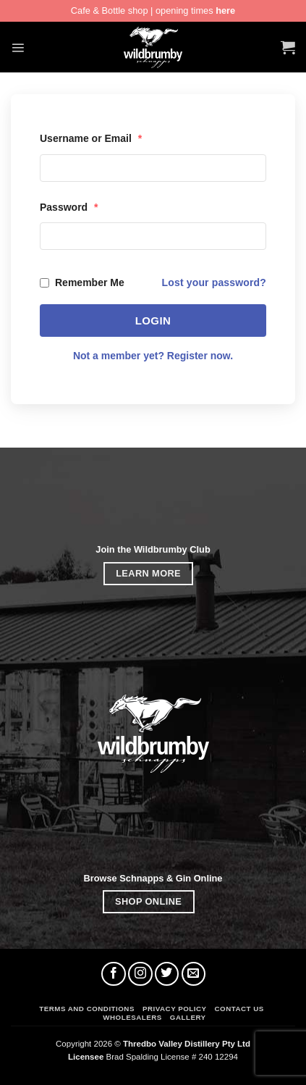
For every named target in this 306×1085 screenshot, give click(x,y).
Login (153, 320)
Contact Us (239, 1009)
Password (69, 207)
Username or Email (91, 138)
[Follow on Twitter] (167, 974)
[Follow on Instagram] (140, 974)
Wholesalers (132, 1017)
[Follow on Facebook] (113, 974)
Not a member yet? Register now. (153, 355)
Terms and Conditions (87, 1009)
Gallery (188, 1017)
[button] (18, 47)
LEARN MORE (148, 573)
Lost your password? (214, 282)
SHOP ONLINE (148, 901)
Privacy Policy (175, 1009)
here (225, 10)
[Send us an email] (194, 974)
